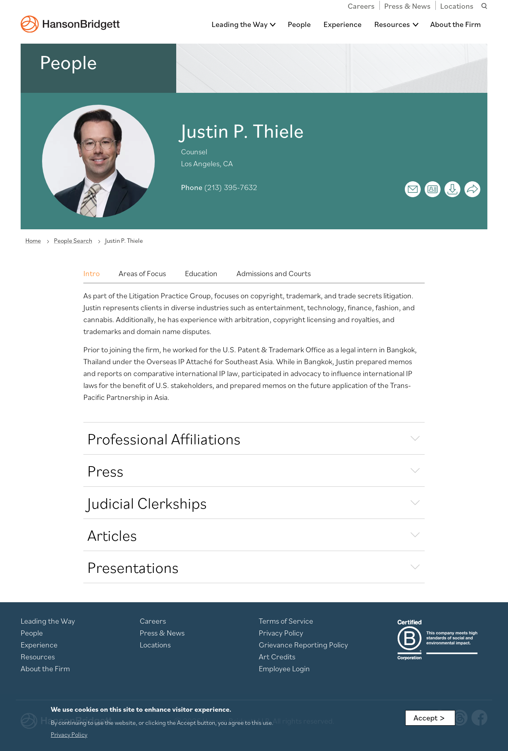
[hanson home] (70, 18)
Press (105, 470)
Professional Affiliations (164, 438)
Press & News (407, 6)
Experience (342, 24)
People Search (73, 240)
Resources (392, 24)
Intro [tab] (91, 273)
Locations (456, 6)
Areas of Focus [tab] (142, 273)
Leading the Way (239, 24)
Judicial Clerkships (147, 502)
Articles (112, 534)
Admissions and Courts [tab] (274, 273)
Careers (361, 6)
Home (33, 240)
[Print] (452, 189)
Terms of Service (286, 621)
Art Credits (277, 656)
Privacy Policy (281, 633)
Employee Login (284, 668)
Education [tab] (201, 273)
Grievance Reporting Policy (303, 645)
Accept (425, 718)
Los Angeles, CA (207, 163)
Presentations (133, 567)
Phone (191, 187)
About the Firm (455, 24)
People (299, 24)
